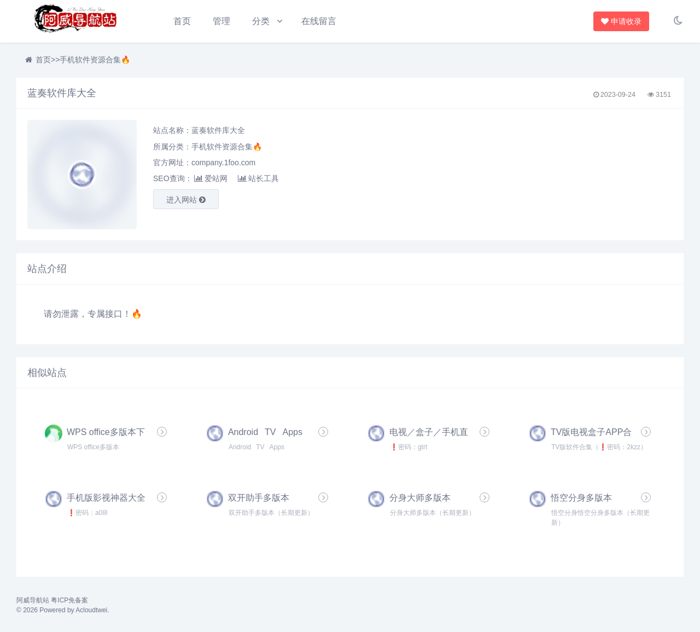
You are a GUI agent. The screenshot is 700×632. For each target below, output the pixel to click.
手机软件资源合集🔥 (95, 60)
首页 (182, 21)
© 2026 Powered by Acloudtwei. (62, 610)
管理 (221, 21)
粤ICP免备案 (69, 601)
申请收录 (623, 21)
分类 (261, 21)
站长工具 (258, 179)
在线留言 (319, 21)
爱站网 (211, 179)
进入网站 (186, 200)
